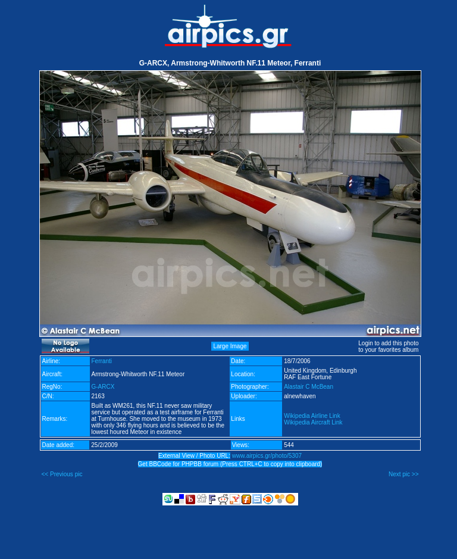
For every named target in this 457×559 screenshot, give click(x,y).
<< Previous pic (62, 474)
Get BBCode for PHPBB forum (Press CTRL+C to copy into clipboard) (230, 464)
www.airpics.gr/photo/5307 (267, 455)
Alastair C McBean (308, 386)
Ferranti (102, 361)
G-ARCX (103, 386)
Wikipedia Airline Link (312, 416)
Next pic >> (404, 474)
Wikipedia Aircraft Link (313, 422)
